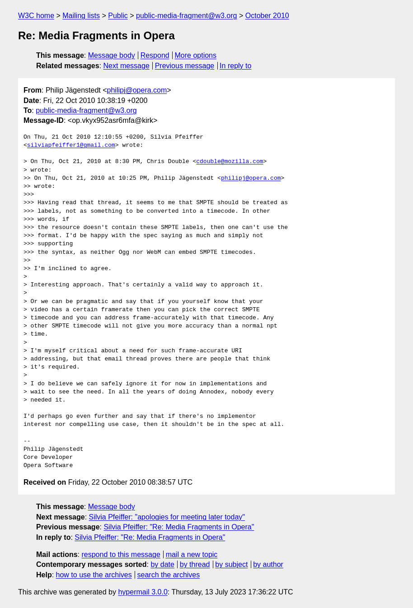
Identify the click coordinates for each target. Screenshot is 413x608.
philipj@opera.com (137, 90)
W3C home (36, 15)
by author (268, 564)
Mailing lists (81, 15)
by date (162, 564)
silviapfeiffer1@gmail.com (71, 145)
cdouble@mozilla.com (229, 162)
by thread (195, 564)
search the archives (168, 575)
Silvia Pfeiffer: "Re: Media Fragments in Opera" (178, 527)
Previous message (185, 66)
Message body (111, 55)
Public (118, 15)
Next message (126, 66)
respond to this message (120, 554)
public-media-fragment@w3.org (186, 15)
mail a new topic (192, 554)
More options (196, 55)
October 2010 (267, 15)
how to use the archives (94, 575)
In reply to (235, 66)
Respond (155, 55)
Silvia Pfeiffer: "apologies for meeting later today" (167, 517)
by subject (231, 564)
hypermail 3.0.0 (142, 592)
